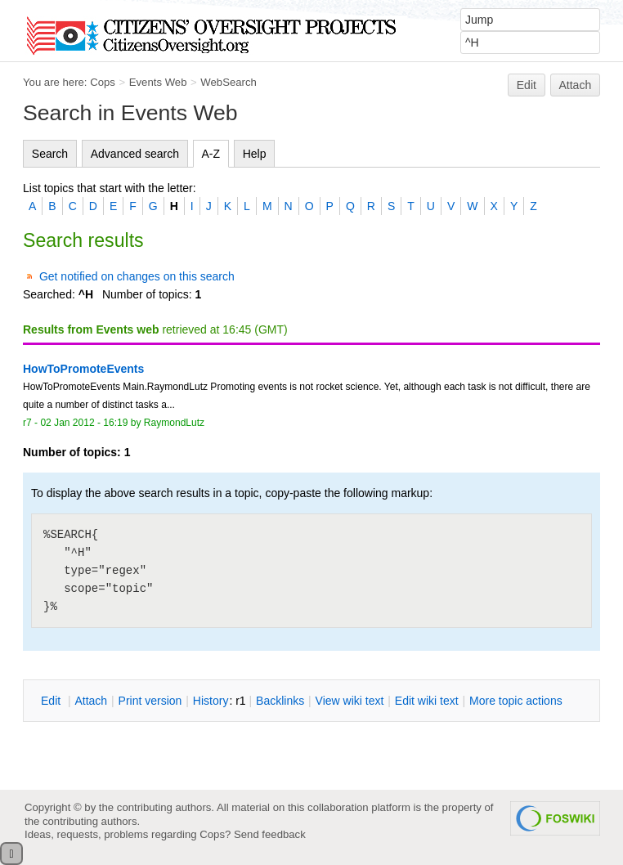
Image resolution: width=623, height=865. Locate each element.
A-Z (211, 153)
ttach (90, 700)
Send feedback (270, 834)
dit (52, 700)
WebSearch (228, 82)
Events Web (158, 82)
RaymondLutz (174, 422)
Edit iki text (427, 700)
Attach (575, 85)
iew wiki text (350, 700)
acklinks (280, 700)
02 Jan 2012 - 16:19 (84, 422)
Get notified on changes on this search (137, 276)
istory (211, 700)
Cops (102, 82)
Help (255, 153)
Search (50, 153)
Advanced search (135, 153)
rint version (150, 700)
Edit (526, 85)
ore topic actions (515, 700)
